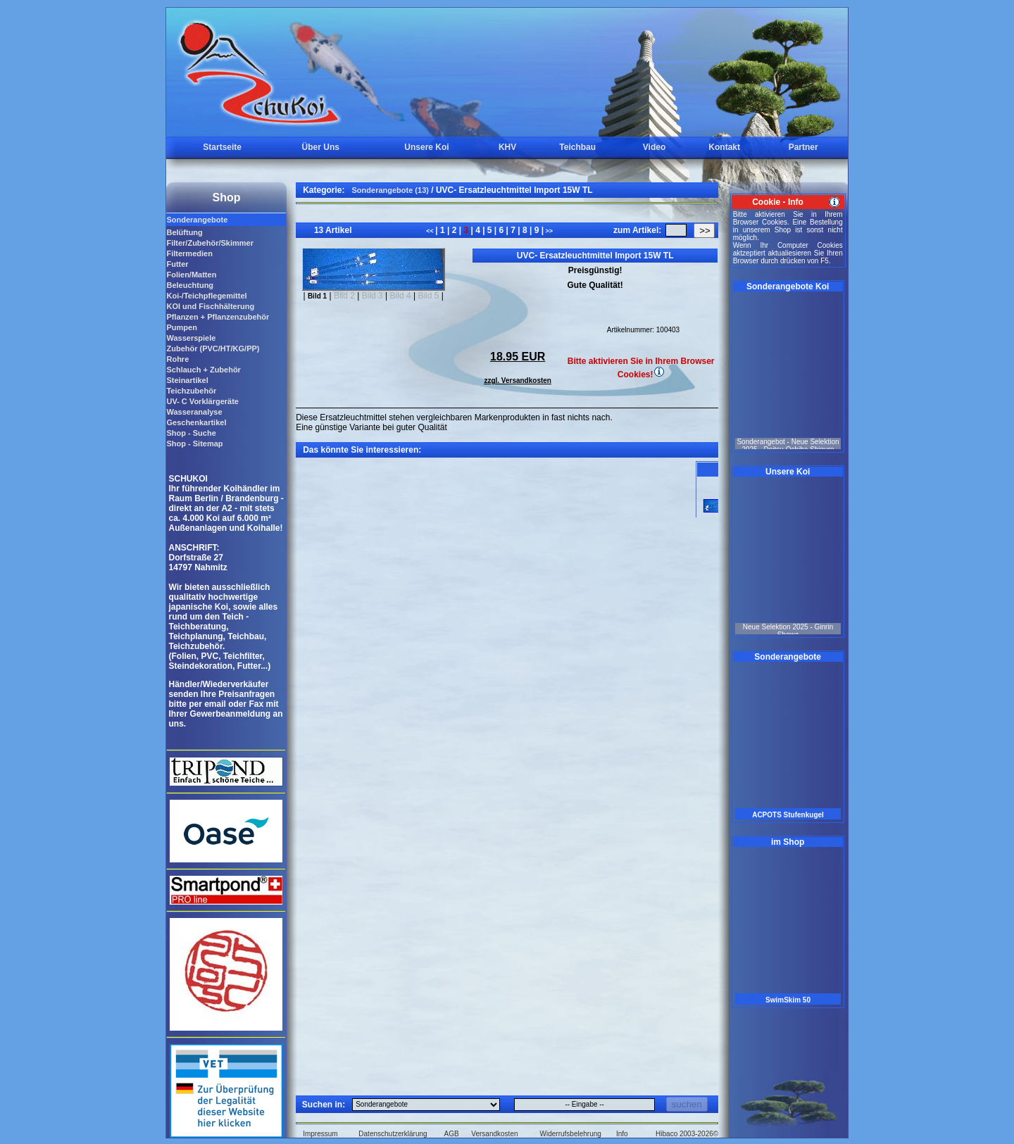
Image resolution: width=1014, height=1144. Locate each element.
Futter (177, 264)
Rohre (177, 359)
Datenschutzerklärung (392, 1134)
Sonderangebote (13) (390, 190)
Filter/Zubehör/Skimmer (209, 243)
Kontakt (724, 147)
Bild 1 (317, 296)
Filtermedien (189, 253)
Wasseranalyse (194, 412)
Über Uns (320, 147)
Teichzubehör (191, 390)
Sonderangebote (196, 219)
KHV (507, 147)
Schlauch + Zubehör (203, 369)
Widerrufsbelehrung (570, 1134)
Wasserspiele (190, 338)
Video (654, 147)
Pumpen (181, 327)
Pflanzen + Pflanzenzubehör (217, 317)
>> (548, 230)
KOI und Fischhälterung (210, 306)
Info (622, 1134)
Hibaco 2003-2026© (687, 1134)
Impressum (320, 1134)
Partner (803, 147)
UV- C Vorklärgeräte (202, 401)
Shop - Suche (190, 433)
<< (430, 230)
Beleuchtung (189, 285)
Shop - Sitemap (194, 443)
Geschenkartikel (196, 422)
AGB (451, 1134)
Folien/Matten (191, 274)
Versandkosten (494, 1134)
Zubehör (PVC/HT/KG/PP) (212, 348)
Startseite (222, 147)
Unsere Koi (426, 147)
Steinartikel (187, 380)
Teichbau (577, 147)
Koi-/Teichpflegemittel (206, 295)
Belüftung (184, 232)
